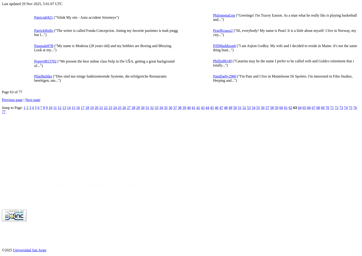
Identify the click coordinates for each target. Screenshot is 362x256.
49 (230, 108)
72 (336, 108)
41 (193, 108)
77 (4, 112)
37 (175, 108)
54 (253, 108)
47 (221, 108)
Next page (32, 100)
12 (59, 108)
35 (166, 108)
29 (138, 108)
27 (129, 108)
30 (143, 108)
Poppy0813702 (45, 61)
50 (235, 108)
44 (207, 108)
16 (78, 108)
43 (203, 108)
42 (198, 108)
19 (92, 108)
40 (189, 108)
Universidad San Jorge (29, 250)
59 (276, 108)
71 (332, 108)
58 (272, 108)
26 (124, 108)
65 (304, 108)
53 (249, 108)
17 (82, 108)
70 (327, 108)
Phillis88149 (222, 61)
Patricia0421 (43, 17)
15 (73, 108)
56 (263, 108)
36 (170, 108)
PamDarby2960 (224, 76)
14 (69, 108)
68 (318, 108)
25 (119, 108)
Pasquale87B (44, 46)
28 (133, 108)
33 (156, 108)
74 (346, 108)
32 (152, 108)
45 (212, 108)
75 (350, 108)
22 (106, 108)
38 (179, 108)
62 (290, 108)
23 (110, 108)
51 (239, 108)
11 (55, 108)
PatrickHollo (43, 31)
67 (313, 108)
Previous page (12, 100)
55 (258, 108)
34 (161, 108)
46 (216, 108)
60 (281, 108)
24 (115, 108)
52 (244, 108)
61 (286, 108)
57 (267, 108)
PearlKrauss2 (223, 31)
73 (341, 108)
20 (96, 108)
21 (101, 108)
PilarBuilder (43, 76)
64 (300, 108)
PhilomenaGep (224, 15)
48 (226, 108)
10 (50, 108)
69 (323, 108)
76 (355, 108)
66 (309, 108)
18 (87, 108)
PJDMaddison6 (224, 46)
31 (147, 108)
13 (64, 108)
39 (184, 108)
